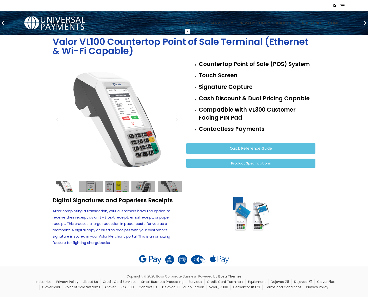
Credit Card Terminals (225, 281)
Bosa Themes (230, 276)
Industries (311, 22)
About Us (285, 22)
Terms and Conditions (283, 287)
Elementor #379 (246, 287)
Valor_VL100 (218, 287)
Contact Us (148, 287)
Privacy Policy (254, 22)
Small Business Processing (162, 281)
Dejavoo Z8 (280, 281)
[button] (57, 119)
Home (333, 22)
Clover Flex (326, 281)
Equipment (190, 22)
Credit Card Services (119, 281)
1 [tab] (187, 31)
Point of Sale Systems (82, 287)
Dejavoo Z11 (303, 281)
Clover (110, 287)
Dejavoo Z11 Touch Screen (183, 287)
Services (220, 22)
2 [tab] (194, 31)
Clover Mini (51, 287)
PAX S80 (127, 287)
